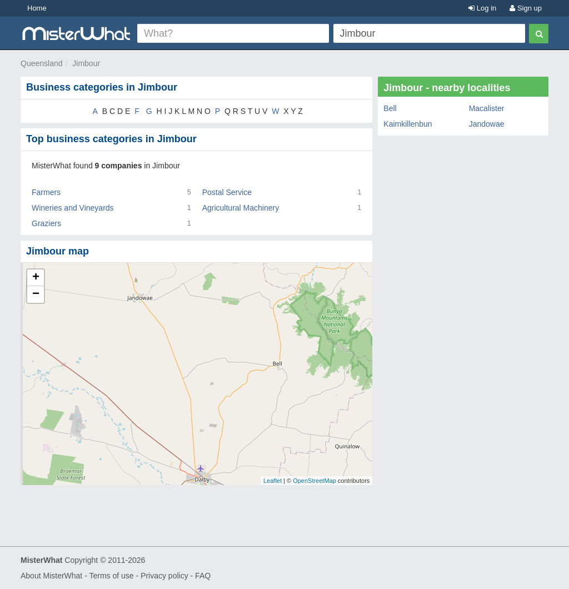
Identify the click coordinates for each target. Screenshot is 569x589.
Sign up (526, 8)
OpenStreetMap (314, 480)
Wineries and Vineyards (73, 207)
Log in (482, 8)
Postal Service (227, 192)
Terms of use (111, 575)
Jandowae (487, 123)
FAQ (203, 575)
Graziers (46, 223)
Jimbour (86, 63)
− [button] (35, 294)
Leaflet (272, 480)
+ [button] (35, 277)
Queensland (42, 63)
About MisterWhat (51, 575)
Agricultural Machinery (240, 207)
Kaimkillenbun (407, 123)
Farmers (46, 192)
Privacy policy (164, 575)
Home (37, 8)
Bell (389, 108)
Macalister (487, 108)
